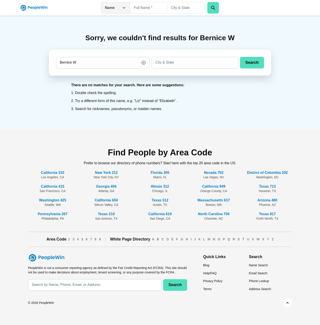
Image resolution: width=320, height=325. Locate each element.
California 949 (213, 186)
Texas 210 (106, 214)
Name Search (258, 265)
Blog (206, 265)
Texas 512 (160, 200)
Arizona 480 (267, 200)
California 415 (52, 186)
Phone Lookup (259, 281)
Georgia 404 (106, 186)
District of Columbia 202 (267, 173)
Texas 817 (267, 214)
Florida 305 (160, 173)
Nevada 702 (214, 173)
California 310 (52, 173)
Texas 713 (267, 186)
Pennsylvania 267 (52, 214)
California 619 (160, 214)
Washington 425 (52, 200)
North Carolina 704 (213, 214)
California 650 (106, 200)
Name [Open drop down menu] (115, 7)
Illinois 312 (160, 186)
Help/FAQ (210, 273)
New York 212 (106, 173)
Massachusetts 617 (214, 200)
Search (252, 62)
